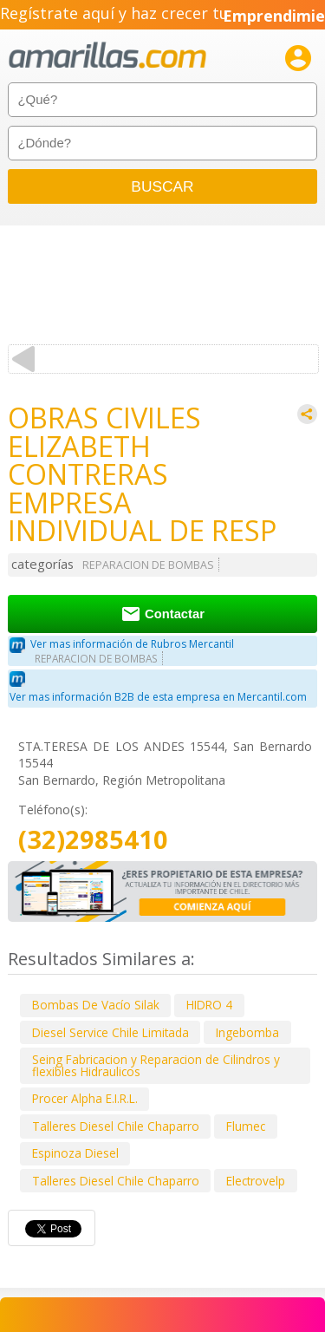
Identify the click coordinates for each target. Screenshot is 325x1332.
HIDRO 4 (209, 1004)
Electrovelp (255, 1180)
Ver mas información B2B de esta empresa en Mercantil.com (158, 696)
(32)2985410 (93, 839)
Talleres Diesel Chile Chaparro (115, 1126)
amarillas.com (107, 55)
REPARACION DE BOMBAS (148, 565)
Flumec (245, 1126)
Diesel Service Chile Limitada (110, 1032)
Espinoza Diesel (75, 1153)
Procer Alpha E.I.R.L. (85, 1098)
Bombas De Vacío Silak (95, 1004)
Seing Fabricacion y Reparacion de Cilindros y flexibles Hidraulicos (156, 1065)
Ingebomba (247, 1032)
